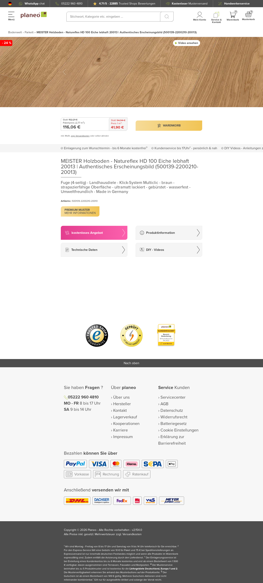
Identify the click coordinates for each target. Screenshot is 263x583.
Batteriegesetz (173, 423)
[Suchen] (167, 17)
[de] (10, 3)
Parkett (29, 32)
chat (35, 3)
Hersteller (122, 404)
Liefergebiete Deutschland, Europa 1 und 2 (153, 568)
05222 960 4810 (72, 3)
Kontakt (120, 410)
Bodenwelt (15, 32)
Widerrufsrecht (173, 417)
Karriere (120, 430)
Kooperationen (126, 423)
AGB (164, 404)
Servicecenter (173, 397)
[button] (10, 3)
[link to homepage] (34, 15)
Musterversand (190, 3)
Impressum (123, 436)
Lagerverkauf (125, 417)
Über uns (121, 397)
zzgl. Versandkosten (80, 136)
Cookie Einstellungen (179, 430)
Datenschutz (171, 410)
